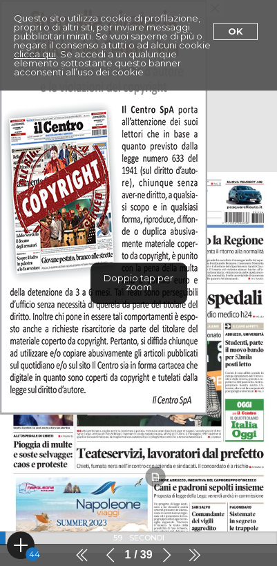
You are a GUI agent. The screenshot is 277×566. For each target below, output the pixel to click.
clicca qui (35, 53)
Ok (235, 31)
